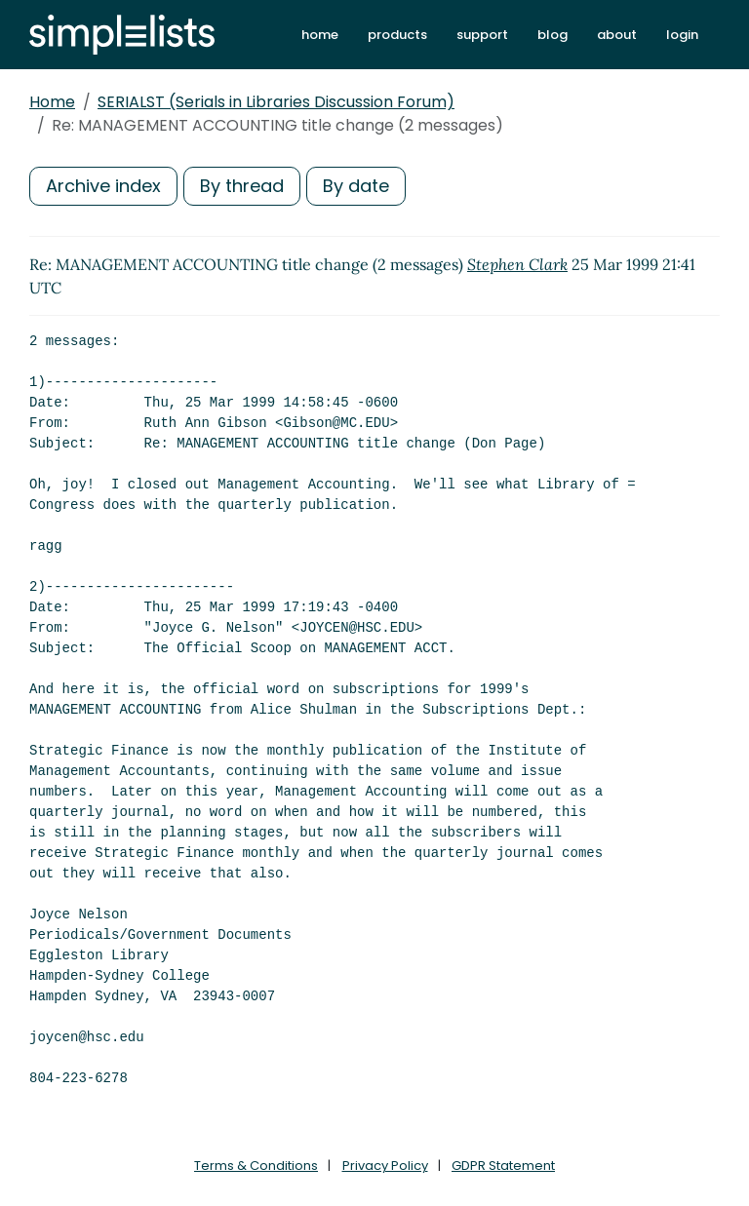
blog (552, 34)
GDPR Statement (503, 1165)
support (482, 34)
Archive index (103, 186)
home (319, 34)
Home (52, 102)
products (397, 34)
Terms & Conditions (256, 1165)
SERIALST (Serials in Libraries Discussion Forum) (276, 102)
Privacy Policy (385, 1165)
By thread (242, 186)
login (682, 34)
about (617, 34)
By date (356, 186)
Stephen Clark (517, 264)
